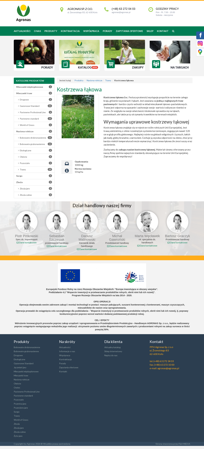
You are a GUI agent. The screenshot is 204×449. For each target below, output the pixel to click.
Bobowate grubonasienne (34, 144)
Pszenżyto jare (21, 407)
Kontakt (163, 31)
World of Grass (34, 125)
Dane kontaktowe (27, 242)
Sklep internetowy (113, 351)
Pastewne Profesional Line (34, 112)
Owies (17, 387)
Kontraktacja (70, 31)
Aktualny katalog (112, 347)
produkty (50, 31)
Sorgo (17, 411)
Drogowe (34, 99)
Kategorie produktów (30, 80)
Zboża (17, 423)
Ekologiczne (34, 150)
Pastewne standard (34, 118)
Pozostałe (34, 163)
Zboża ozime (34, 194)
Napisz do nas (110, 355)
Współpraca (91, 31)
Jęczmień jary (20, 367)
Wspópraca (64, 355)
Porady (107, 31)
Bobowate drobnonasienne (34, 137)
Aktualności (22, 31)
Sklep (150, 31)
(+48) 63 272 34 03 (163, 361)
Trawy (34, 169)
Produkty (78, 80)
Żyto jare (18, 436)
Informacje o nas (67, 351)
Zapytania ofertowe (129, 31)
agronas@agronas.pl (121, 12)
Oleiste (34, 156)
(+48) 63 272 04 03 (123, 8)
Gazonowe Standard (34, 105)
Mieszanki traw (21, 375)
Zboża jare (34, 188)
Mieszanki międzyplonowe (26, 371)
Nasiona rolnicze (94, 80)
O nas (37, 31)
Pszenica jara (20, 403)
